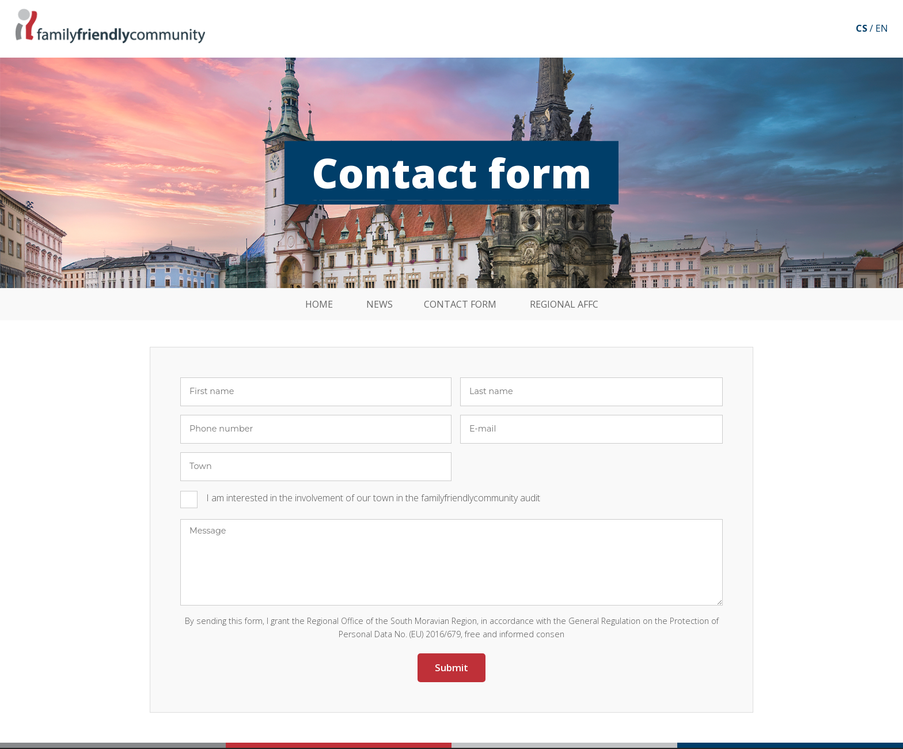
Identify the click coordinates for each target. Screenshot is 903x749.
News (379, 304)
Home (319, 304)
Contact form (460, 304)
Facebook (833, 28)
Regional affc (564, 304)
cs (861, 28)
